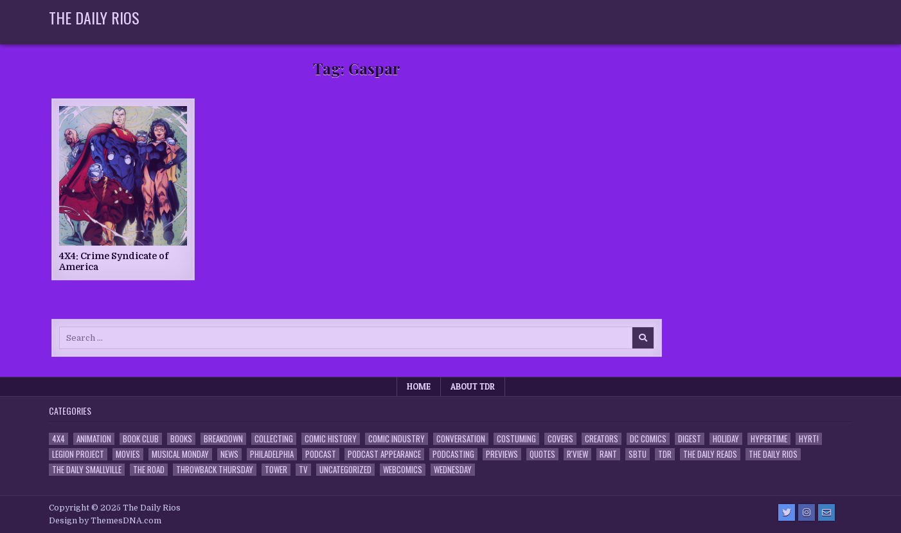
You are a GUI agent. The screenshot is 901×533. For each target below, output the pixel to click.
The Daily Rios (94, 17)
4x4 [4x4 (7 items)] (58, 439)
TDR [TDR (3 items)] (665, 454)
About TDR (472, 386)
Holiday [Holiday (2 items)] (726, 439)
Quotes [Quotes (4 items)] (542, 454)
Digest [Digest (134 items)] (689, 439)
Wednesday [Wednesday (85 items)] (453, 470)
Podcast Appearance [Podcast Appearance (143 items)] (384, 454)
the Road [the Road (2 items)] (149, 470)
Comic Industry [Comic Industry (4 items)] (396, 439)
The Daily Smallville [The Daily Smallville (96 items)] (86, 470)
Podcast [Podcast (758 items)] (320, 454)
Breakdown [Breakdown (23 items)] (223, 439)
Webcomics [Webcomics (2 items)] (402, 470)
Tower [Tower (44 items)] (276, 470)
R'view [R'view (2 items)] (577, 454)
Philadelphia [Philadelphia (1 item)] (272, 454)
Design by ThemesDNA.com (105, 520)
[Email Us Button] (826, 512)
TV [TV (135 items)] (303, 470)
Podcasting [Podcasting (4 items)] (453, 454)
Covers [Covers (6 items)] (560, 439)
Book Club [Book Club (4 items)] (141, 439)
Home (419, 386)
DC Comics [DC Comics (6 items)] (648, 439)
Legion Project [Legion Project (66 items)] (78, 454)
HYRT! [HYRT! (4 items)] (809, 439)
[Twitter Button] (786, 512)
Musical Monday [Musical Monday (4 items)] (180, 454)
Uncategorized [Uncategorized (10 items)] (345, 470)
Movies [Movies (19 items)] (128, 454)
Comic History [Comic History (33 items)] (331, 439)
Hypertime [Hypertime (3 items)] (769, 439)
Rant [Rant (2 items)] (608, 454)
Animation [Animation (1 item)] (93, 439)
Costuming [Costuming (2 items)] (516, 439)
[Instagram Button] (806, 512)
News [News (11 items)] (229, 454)
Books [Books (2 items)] (181, 439)
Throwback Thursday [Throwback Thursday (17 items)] (214, 470)
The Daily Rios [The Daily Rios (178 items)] (773, 454)
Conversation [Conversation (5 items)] (460, 439)
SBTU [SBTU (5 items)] (638, 454)
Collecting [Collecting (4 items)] (273, 439)
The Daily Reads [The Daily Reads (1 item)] (710, 454)
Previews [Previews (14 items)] (502, 454)
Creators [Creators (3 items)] (601, 439)
